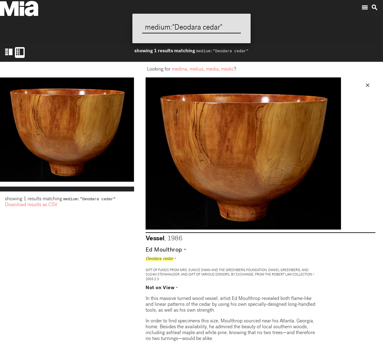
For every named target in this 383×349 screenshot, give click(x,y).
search (374, 7)
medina (179, 69)
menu (364, 7)
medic (227, 69)
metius (196, 69)
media (212, 69)
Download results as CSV (31, 205)
